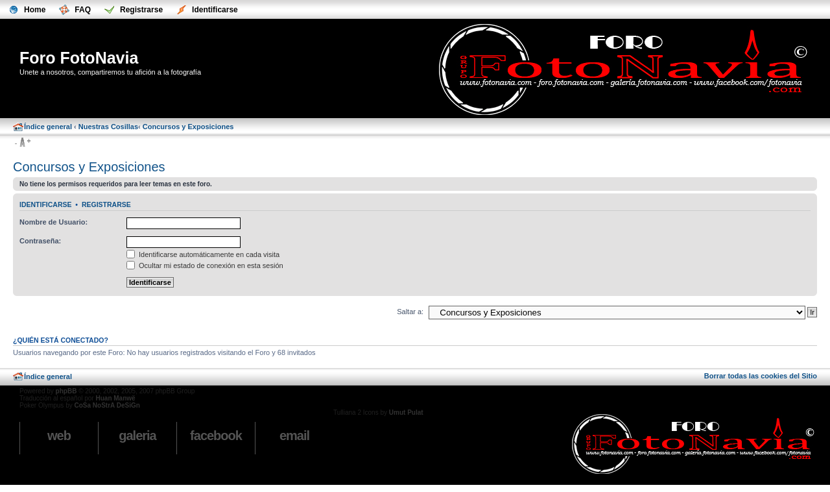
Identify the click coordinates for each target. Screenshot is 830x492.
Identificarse (45, 204)
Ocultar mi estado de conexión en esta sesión (204, 265)
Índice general (48, 126)
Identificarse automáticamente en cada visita (202, 254)
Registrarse (106, 204)
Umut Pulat (406, 412)
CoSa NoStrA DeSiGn (106, 405)
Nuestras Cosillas (108, 126)
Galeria (137, 435)
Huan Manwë (115, 398)
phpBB (66, 391)
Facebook (216, 435)
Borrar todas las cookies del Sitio (760, 376)
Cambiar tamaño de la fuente (22, 143)
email (294, 435)
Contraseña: (40, 241)
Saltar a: (410, 311)
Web (59, 435)
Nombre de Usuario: (53, 222)
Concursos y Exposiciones (188, 126)
